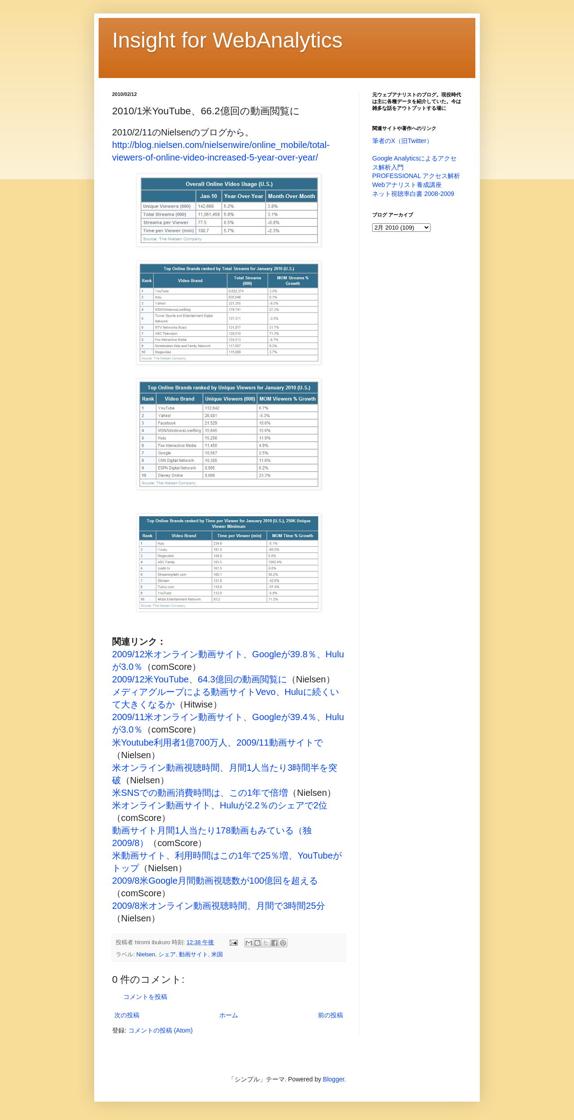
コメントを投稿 (145, 996)
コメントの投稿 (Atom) (160, 1030)
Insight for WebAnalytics (227, 40)
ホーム (228, 1015)
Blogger (333, 1079)
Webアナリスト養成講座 (407, 184)
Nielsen (145, 954)
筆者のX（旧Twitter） (402, 140)
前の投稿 (330, 1015)
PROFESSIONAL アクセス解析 (416, 175)
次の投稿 (126, 1015)
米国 (217, 954)
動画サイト (193, 954)
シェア (167, 954)
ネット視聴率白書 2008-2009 (413, 193)
